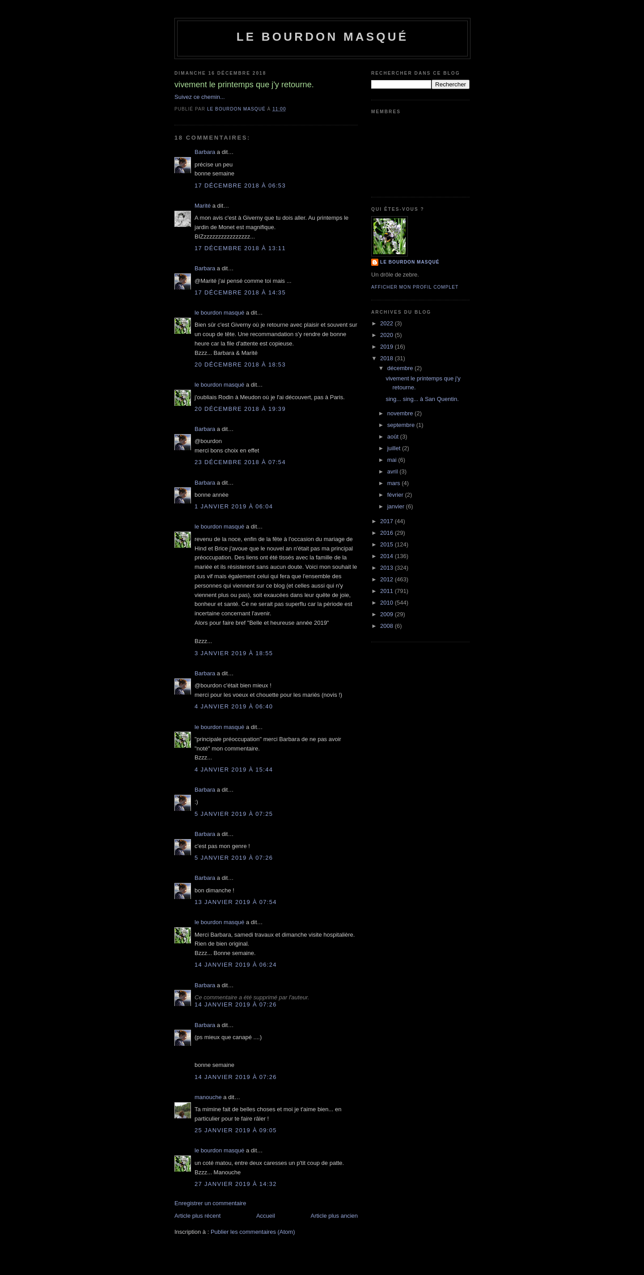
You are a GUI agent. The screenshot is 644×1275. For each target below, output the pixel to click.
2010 (387, 602)
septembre (401, 425)
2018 (387, 358)
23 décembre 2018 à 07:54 (240, 462)
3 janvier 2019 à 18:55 (234, 653)
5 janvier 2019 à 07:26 (234, 857)
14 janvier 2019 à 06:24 (236, 964)
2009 (387, 614)
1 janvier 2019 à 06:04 (234, 506)
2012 (387, 579)
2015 (387, 544)
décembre (401, 368)
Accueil (265, 1215)
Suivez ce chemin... (199, 97)
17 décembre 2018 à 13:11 (240, 248)
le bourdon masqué (323, 36)
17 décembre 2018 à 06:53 (240, 185)
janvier (396, 506)
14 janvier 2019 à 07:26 (236, 1004)
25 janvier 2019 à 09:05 (236, 1130)
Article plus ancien (334, 1215)
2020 (387, 335)
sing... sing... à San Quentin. (422, 399)
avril (393, 471)
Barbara (205, 152)
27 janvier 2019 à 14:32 (236, 1184)
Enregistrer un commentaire (210, 1203)
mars (394, 483)
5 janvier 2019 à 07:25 (234, 813)
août (393, 436)
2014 (387, 556)
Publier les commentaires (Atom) (253, 1231)
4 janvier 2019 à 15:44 (234, 769)
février (396, 494)
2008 (387, 626)
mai (392, 459)
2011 (387, 591)
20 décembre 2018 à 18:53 (240, 364)
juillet (394, 448)
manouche (208, 1097)
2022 (387, 323)
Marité (203, 205)
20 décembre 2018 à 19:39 (240, 408)
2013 (387, 567)
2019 (387, 346)
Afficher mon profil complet (414, 287)
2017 (387, 521)
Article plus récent (197, 1215)
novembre (401, 413)
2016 (387, 532)
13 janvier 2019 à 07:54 (236, 902)
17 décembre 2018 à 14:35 (240, 292)
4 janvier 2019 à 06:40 (234, 706)
